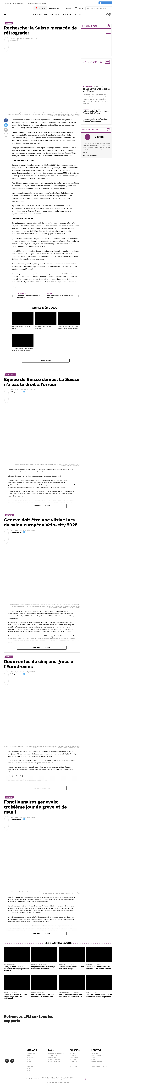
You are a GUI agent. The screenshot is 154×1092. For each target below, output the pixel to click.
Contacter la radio (54, 1060)
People (93, 1060)
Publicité (8, 3)
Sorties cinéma (96, 1056)
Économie (30, 1067)
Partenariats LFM (53, 1065)
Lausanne (30, 1058)
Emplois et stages (54, 1063)
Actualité (37, 14)
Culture (29, 1069)
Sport (28, 1071)
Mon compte (105, 3)
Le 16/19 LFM (73, 1063)
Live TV (79, 8)
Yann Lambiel (74, 1058)
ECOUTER (40, 8)
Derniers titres (53, 1056)
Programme (54, 8)
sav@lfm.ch (86, 1080)
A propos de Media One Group (36, 3)
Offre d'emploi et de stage (100, 1065)
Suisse (29, 1063)
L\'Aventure (73, 1067)
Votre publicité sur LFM (99, 1067)
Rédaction (15, 40)
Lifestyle (66, 14)
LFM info (72, 1054)
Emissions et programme (56, 1054)
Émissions (48, 14)
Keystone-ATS (17, 393)
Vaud (28, 1060)
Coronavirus (31, 1054)
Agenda (93, 1058)
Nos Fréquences (96, 1063)
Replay (67, 8)
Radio (57, 14)
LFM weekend (74, 1065)
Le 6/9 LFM (73, 1056)
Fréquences (52, 1058)
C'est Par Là (73, 1060)
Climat (29, 1056)
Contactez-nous (18, 3)
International (31, 1065)
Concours (77, 14)
